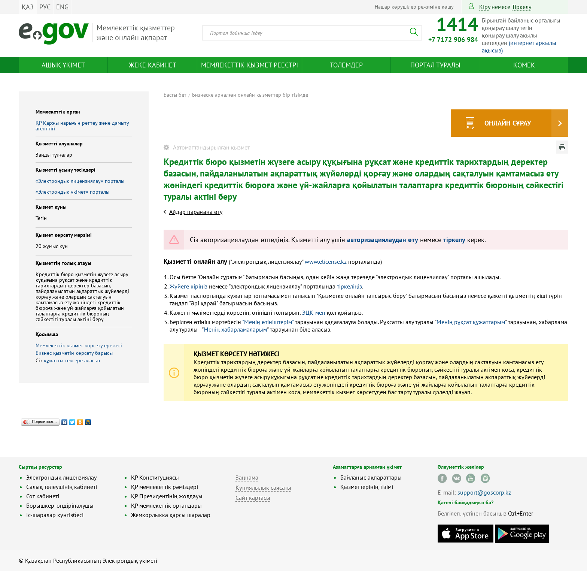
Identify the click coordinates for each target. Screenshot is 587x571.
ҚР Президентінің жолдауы (167, 496)
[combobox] (312, 32)
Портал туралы (435, 65)
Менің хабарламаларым (235, 329)
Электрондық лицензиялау (61, 477)
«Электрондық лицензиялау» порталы (80, 181)
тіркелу (521, 6)
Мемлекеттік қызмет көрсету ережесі (79, 345)
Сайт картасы (252, 497)
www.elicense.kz (326, 261)
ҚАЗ (28, 7)
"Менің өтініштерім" (268, 322)
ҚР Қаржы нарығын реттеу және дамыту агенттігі (82, 126)
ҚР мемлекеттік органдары (166, 505)
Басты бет (175, 94)
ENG (62, 7)
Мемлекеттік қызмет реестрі (249, 65)
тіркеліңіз (348, 286)
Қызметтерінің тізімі (366, 486)
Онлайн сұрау (507, 123)
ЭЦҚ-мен (313, 312)
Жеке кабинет (152, 65)
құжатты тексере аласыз (72, 360)
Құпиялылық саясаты (263, 487)
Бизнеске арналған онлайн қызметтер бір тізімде (250, 94)
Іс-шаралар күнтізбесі (54, 515)
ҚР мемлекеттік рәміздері (164, 486)
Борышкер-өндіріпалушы (60, 505)
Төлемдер (346, 65)
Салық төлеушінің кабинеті (61, 486)
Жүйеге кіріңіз (188, 286)
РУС (45, 7)
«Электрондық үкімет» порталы (72, 191)
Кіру (484, 6)
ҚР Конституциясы (155, 477)
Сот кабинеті (42, 496)
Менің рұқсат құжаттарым (471, 322)
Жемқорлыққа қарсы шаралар (170, 515)
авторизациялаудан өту (382, 239)
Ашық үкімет (63, 65)
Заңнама (246, 477)
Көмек (524, 65)
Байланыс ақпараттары (371, 477)
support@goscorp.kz (484, 492)
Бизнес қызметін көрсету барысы (74, 353)
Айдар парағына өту (195, 211)
